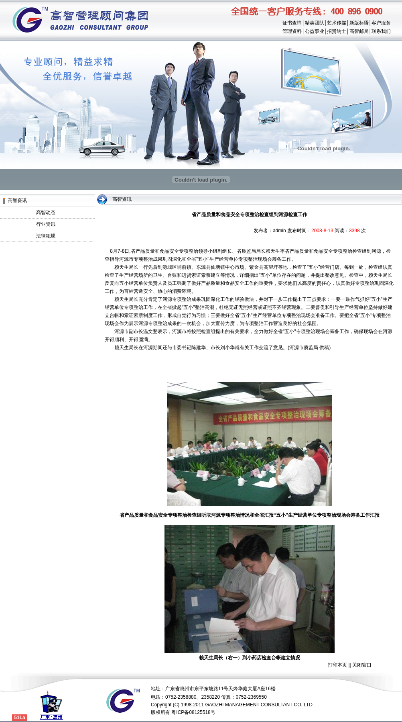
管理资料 (292, 31)
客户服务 (381, 23)
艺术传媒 (336, 23)
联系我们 (381, 31)
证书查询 (292, 23)
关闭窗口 (362, 665)
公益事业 (314, 31)
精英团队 (314, 23)
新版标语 (359, 23)
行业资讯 (45, 224)
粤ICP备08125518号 (193, 712)
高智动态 (45, 212)
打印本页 (337, 665)
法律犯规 (45, 236)
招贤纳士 (336, 31)
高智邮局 (359, 31)
